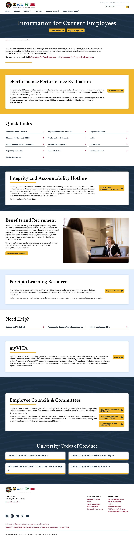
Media (89, 503)
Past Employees (92, 508)
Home (7, 40)
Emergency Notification (50, 529)
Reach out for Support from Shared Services (65, 328)
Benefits (15, 254)
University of (28, 457)
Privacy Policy (64, 529)
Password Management (57, 145)
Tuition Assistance (13, 158)
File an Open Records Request (118, 513)
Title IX (110, 506)
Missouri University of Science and (35, 470)
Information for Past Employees (42, 57)
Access (55, 30)
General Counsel (52, 11)
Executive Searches (114, 508)
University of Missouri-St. (90, 468)
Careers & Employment (116, 501)
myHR (92, 138)
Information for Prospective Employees (76, 57)
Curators (27, 11)
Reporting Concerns (14, 151)
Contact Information (12, 504)
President (38, 11)
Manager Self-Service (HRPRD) (18, 138)
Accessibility (18, 529)
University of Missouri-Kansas (92, 457)
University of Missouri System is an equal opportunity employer (27, 526)
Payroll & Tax (95, 145)
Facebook (7, 517)
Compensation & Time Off (16, 132)
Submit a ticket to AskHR (100, 328)
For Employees (104, 3)
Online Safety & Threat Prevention (20, 145)
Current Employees (93, 506)
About (7, 11)
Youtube (27, 517)
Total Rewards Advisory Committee (109, 419)
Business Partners (93, 501)
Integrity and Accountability (109, 189)
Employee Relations (97, 132)
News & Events (124, 3)
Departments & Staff (71, 11)
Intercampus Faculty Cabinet (108, 426)
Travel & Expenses (97, 151)
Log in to (74, 30)
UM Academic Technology (117, 511)
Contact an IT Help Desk (15, 328)
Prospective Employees (95, 511)
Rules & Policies (114, 3)
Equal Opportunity (114, 503)
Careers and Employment (32, 529)
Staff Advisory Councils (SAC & (109, 412)
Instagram (12, 517)
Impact (17, 11)
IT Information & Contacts (58, 138)
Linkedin (17, 517)
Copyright (8, 529)
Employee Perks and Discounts (60, 132)
